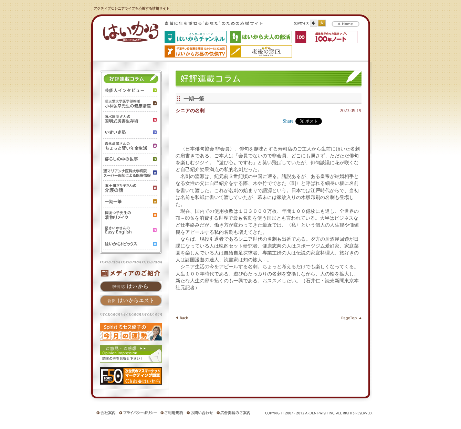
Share (288, 121)
